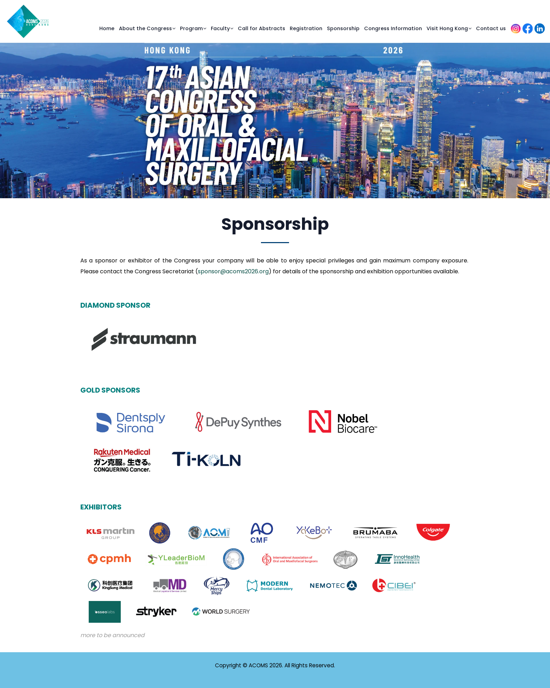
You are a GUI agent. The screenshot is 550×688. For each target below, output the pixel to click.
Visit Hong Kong (447, 28)
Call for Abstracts (261, 28)
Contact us (491, 28)
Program (191, 28)
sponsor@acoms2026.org (233, 271)
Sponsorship (343, 28)
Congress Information (393, 28)
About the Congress (145, 28)
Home (106, 28)
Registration (306, 28)
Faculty (220, 28)
